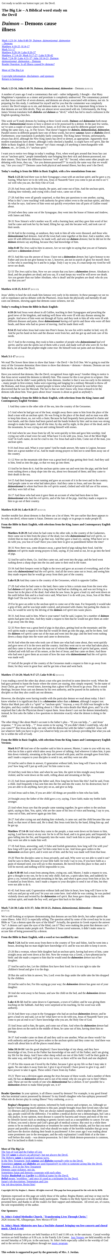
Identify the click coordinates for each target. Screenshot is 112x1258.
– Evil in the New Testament (21, 1166)
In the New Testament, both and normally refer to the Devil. (42, 1160)
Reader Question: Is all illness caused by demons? (28, 64)
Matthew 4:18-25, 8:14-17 (16, 46)
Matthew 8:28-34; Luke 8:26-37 (19, 52)
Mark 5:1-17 (8, 49)
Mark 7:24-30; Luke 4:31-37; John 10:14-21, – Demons (30, 60)
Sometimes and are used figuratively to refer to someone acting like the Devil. (51, 1163)
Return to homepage (12, 79)
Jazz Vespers (77, 1237)
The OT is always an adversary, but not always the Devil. (34, 1154)
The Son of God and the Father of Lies (21, 1151)
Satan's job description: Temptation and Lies (24, 1181)
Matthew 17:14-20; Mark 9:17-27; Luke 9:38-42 (27, 55)
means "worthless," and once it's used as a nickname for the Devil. (39, 1178)
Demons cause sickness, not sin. (18, 1169)
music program (59, 1243)
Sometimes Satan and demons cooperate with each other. (31, 1172)
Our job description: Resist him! (18, 1184)
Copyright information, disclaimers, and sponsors (28, 76)
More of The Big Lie (13, 70)
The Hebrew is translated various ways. (25, 1157)
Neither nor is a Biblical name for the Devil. (35, 1175)
